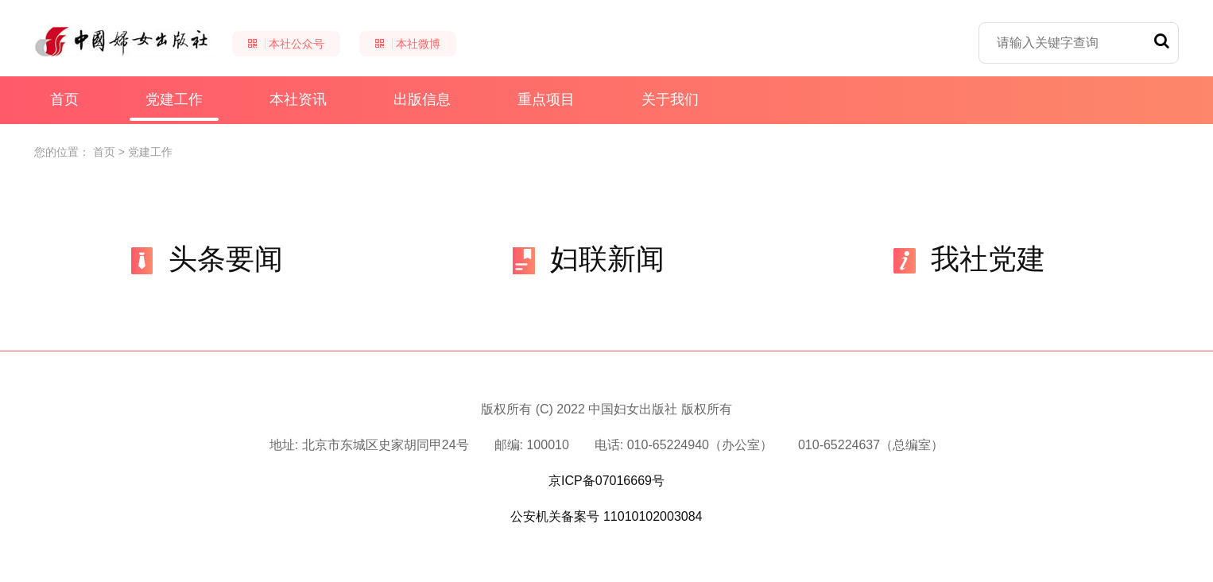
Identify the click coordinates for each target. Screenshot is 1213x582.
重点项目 (546, 99)
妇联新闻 (587, 258)
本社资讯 (298, 99)
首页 (64, 99)
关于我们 (670, 99)
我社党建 (968, 258)
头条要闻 (206, 258)
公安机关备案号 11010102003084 (606, 516)
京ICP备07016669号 (606, 480)
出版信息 (422, 99)
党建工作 (174, 106)
